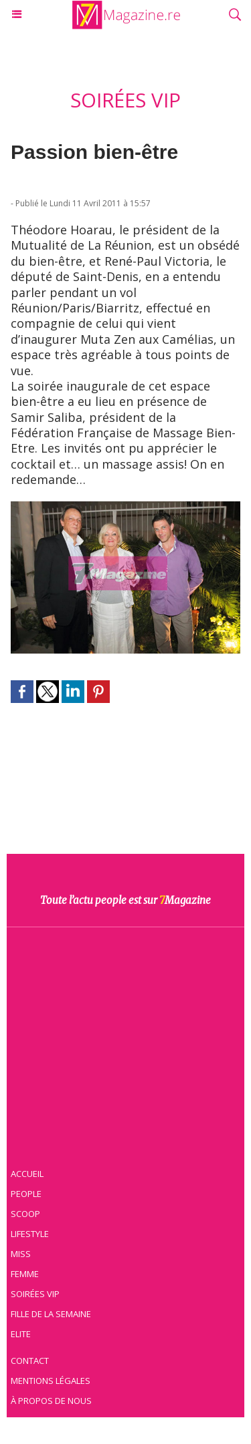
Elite (21, 1334)
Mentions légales (50, 1381)
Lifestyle (30, 1234)
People (26, 1194)
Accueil (27, 1174)
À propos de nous (51, 1401)
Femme (25, 1274)
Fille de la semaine (51, 1314)
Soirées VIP (35, 1294)
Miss (21, 1254)
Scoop (25, 1214)
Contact (30, 1361)
